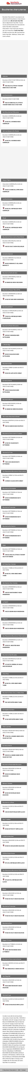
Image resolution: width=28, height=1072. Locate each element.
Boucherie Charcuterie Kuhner (12, 959)
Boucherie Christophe (9, 488)
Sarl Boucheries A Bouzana (11, 112)
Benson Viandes (7, 783)
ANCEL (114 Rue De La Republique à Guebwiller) (13, 1036)
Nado (4, 545)
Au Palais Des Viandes (9, 564)
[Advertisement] (14, 56)
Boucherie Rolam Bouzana (11, 325)
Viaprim (5, 619)
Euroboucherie (7, 380)
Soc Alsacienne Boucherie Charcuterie (14, 471)
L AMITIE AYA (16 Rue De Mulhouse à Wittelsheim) (13, 1056)
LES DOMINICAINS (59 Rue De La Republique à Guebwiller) (14, 1034)
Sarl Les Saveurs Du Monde (11, 131)
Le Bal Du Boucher (8, 836)
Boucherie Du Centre (9, 526)
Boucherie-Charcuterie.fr (9, 17)
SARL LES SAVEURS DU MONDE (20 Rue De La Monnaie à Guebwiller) (14, 1029)
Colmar (19, 34)
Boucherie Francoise (9, 507)
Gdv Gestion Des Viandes (10, 583)
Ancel (4, 218)
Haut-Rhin (15, 23)
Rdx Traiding (6, 819)
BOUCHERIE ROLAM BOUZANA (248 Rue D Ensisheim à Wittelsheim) (13, 1054)
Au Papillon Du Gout (8, 709)
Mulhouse (14, 34)
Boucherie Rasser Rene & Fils (11, 289)
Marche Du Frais (7, 452)
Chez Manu (6, 673)
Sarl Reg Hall (6, 976)
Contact (23, 1070)
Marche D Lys (7, 995)
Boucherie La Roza (8, 802)
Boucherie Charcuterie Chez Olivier (13, 237)
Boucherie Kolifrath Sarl (10, 272)
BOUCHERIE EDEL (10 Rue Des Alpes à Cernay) (14, 1058)
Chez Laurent (7, 726)
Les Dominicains (7, 95)
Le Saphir (5, 602)
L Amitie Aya (6, 344)
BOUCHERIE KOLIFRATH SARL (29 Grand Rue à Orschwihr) (14, 1044)
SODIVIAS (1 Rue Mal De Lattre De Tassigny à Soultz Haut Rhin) (14, 1020)
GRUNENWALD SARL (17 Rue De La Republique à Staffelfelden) (14, 1050)
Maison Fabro (7, 180)
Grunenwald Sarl (8, 306)
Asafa (4, 889)
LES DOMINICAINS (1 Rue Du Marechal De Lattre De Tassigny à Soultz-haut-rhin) (13, 1023)
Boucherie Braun (8, 399)
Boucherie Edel (7, 363)
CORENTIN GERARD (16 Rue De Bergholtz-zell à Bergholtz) (13, 1042)
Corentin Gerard (8, 254)
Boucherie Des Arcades (10, 654)
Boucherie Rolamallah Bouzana (12, 764)
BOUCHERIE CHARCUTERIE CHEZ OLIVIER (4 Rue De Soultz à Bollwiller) (14, 1039)
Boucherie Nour (7, 923)
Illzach (8, 36)
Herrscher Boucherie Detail (11, 416)
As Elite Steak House (9, 853)
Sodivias (5, 76)
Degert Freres (7, 940)
